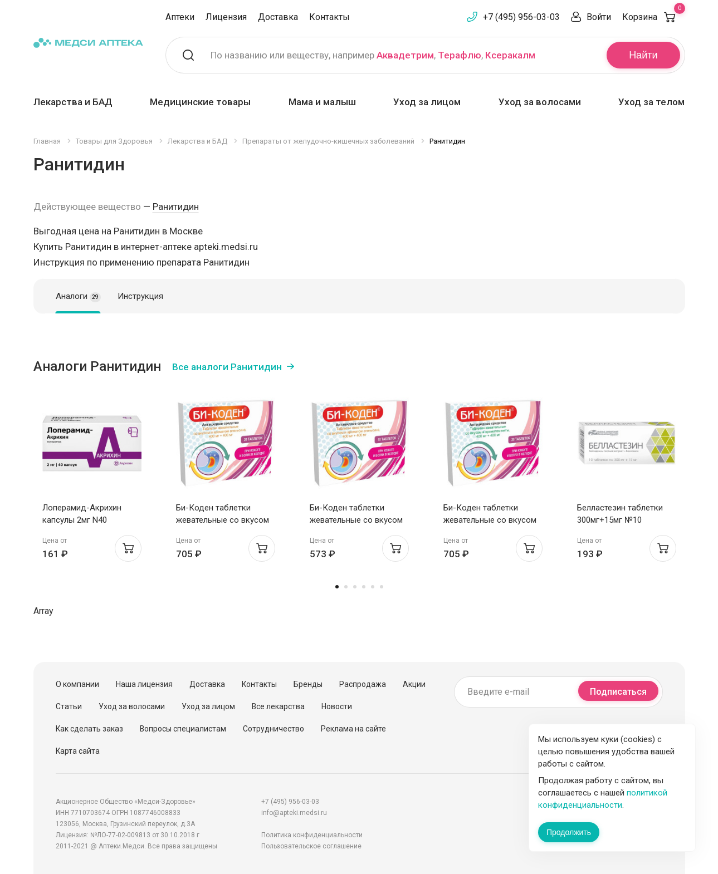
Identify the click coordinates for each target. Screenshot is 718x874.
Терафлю (459, 55)
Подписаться (618, 691)
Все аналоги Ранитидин (227, 366)
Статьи (69, 706)
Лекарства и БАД (73, 101)
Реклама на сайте (353, 728)
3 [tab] (354, 586)
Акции (414, 684)
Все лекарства (278, 706)
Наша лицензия (144, 684)
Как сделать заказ (89, 728)
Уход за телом (651, 101)
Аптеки (179, 17)
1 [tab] (337, 586)
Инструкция (140, 296)
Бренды (308, 684)
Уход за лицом (427, 101)
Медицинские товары (200, 101)
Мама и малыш (322, 101)
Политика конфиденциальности (312, 835)
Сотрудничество (273, 728)
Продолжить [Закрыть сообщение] (568, 832)
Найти (643, 55)
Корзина (653, 17)
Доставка (278, 17)
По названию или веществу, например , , (373, 55)
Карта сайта (78, 751)
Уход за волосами (540, 101)
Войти (599, 17)
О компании (77, 684)
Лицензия (226, 17)
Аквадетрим (405, 55)
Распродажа (362, 684)
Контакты (329, 17)
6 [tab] (381, 586)
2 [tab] (346, 586)
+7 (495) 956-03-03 (521, 17)
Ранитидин (176, 206)
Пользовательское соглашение (311, 846)
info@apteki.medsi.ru (294, 813)
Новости (336, 706)
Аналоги (78, 296)
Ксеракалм (510, 55)
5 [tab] (372, 586)
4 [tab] (363, 586)
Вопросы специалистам (183, 728)
